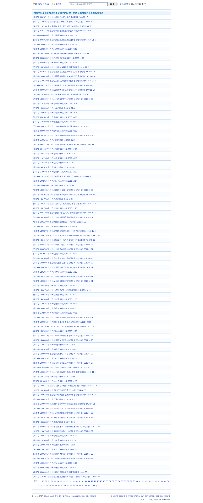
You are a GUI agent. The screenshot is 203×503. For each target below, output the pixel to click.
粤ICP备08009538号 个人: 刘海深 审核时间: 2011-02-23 (55, 131)
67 (158, 481)
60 (137, 481)
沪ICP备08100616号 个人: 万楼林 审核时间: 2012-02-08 (55, 254)
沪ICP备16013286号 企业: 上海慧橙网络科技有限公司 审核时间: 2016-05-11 (63, 276)
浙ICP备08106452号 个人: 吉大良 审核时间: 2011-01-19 (55, 381)
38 (70, 481)
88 (86, 486)
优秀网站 (64, 13)
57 (128, 481)
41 (80, 481)
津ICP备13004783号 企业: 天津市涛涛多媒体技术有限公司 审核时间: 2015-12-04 (65, 395)
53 (116, 481)
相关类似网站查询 (78, 496)
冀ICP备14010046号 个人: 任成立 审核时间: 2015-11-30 (55, 299)
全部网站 (82, 13)
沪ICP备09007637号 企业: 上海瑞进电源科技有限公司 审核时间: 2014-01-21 (63, 249)
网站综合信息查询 (51, 496)
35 (61, 481)
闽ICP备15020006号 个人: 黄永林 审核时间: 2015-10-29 (55, 331)
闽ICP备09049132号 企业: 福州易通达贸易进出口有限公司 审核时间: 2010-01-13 (65, 40)
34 (58, 481)
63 (146, 481)
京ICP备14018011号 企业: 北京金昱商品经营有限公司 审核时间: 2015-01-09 (63, 135)
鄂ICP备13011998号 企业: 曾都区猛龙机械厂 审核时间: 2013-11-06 (59, 222)
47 (98, 481)
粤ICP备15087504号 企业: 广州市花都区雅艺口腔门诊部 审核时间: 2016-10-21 (64, 267)
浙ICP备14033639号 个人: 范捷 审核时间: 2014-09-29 (54, 445)
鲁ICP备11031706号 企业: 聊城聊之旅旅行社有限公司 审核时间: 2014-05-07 (63, 431)
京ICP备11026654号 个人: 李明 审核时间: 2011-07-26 (54, 345)
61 (140, 481)
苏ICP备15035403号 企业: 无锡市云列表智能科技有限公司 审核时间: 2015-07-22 (65, 81)
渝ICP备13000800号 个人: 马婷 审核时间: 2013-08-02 (54, 185)
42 (83, 481)
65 (152, 481)
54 (119, 481)
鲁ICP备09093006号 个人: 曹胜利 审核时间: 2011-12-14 (55, 35)
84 (74, 486)
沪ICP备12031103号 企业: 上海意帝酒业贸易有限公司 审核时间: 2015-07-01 (63, 317)
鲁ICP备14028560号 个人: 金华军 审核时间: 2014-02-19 (55, 49)
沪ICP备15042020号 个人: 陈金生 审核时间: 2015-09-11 (55, 122)
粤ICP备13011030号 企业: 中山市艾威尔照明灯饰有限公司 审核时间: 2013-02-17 (65, 327)
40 (76, 481)
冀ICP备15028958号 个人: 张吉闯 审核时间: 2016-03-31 (55, 313)
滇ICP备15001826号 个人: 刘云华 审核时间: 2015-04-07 (55, 358)
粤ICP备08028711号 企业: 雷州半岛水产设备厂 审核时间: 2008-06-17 (60, 17)
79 (59, 486)
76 (50, 486)
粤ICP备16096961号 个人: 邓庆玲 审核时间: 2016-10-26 (55, 113)
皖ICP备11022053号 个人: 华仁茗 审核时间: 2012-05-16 (55, 158)
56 (125, 481)
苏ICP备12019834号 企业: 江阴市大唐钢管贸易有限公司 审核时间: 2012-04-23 (64, 195)
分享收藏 (57, 4)
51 (110, 481)
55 (122, 481)
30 (46, 481)
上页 (35, 481)
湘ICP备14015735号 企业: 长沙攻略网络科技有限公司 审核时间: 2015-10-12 (63, 418)
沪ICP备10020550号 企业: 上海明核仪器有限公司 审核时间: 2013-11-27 (61, 67)
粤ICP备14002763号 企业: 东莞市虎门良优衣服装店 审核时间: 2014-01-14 (62, 290)
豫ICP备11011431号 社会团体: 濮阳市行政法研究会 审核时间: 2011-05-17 (62, 26)
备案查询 (166, 496)
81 (65, 486)
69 (165, 481)
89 (89, 486)
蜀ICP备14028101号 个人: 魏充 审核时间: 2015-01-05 (54, 167)
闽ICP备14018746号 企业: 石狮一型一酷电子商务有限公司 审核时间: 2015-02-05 (65, 204)
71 (34, 486)
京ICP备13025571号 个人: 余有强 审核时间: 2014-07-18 (55, 436)
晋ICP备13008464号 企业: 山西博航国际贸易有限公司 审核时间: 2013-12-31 (63, 281)
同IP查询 (90, 13)
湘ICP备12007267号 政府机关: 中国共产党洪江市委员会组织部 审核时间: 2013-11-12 (66, 236)
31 (49, 481)
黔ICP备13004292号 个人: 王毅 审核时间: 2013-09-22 (54, 399)
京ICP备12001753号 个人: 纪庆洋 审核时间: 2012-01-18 (55, 449)
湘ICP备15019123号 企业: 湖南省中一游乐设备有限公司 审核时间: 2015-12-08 (64, 240)
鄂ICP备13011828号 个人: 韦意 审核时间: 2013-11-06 (54, 377)
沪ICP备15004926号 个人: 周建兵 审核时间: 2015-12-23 (55, 172)
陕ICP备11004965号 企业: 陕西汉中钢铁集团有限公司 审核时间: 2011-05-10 (63, 22)
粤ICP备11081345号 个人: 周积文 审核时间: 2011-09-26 (55, 304)
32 (52, 481)
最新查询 (47, 13)
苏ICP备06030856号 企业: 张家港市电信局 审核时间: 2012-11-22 (58, 58)
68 (162, 481)
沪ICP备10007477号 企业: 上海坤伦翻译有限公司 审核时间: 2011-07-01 (61, 126)
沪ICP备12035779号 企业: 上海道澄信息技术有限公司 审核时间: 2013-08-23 (63, 336)
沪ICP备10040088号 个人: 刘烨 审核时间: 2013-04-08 (54, 108)
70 (168, 481)
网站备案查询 (91, 496)
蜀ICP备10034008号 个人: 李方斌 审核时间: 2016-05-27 (55, 286)
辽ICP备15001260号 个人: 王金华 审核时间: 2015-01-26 (55, 463)
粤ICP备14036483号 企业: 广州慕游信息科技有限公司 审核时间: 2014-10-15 (63, 340)
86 (80, 486)
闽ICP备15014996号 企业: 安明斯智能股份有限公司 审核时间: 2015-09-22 (62, 54)
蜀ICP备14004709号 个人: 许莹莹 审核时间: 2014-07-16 (55, 308)
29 (43, 481)
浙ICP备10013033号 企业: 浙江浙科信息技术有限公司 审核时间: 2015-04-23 (63, 258)
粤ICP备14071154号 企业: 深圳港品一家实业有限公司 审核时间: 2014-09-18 (63, 85)
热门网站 (73, 13)
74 (44, 486)
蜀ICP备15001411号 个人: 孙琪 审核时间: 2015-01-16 (54, 140)
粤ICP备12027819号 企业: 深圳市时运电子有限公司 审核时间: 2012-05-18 (62, 176)
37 (67, 481)
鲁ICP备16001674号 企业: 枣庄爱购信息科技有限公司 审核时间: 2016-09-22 (63, 458)
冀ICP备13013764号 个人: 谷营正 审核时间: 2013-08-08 (55, 349)
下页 (97, 486)
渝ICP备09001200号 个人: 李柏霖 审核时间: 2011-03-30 (55, 468)
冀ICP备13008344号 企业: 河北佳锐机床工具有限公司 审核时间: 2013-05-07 (63, 363)
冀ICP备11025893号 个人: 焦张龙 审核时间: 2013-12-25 (55, 440)
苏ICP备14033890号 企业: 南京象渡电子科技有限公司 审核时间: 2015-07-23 (63, 354)
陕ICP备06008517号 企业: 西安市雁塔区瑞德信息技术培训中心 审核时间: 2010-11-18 (66, 427)
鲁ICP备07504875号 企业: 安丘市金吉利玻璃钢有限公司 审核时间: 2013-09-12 (64, 72)
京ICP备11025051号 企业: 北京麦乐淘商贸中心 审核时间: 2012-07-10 (60, 94)
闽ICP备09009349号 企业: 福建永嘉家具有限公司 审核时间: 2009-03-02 (61, 472)
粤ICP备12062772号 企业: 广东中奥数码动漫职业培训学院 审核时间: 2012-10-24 (65, 231)
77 (53, 486)
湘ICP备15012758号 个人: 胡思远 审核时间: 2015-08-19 (55, 226)
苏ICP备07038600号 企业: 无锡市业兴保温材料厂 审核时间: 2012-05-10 (61, 367)
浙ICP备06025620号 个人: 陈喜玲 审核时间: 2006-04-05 (55, 117)
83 (71, 486)
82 (68, 486)
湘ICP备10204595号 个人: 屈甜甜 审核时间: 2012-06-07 (55, 295)
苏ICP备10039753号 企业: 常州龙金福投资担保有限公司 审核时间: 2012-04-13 (64, 76)
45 (92, 481)
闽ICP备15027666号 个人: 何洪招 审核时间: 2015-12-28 (55, 208)
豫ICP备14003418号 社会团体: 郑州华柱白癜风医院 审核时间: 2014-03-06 (62, 322)
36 (64, 481)
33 (55, 481)
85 (77, 486)
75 (47, 486)
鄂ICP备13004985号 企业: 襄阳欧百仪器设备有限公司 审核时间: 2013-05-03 (63, 190)
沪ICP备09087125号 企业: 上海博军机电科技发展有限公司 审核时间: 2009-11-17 (65, 145)
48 (101, 481)
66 (156, 481)
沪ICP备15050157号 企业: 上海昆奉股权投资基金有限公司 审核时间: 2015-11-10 (65, 372)
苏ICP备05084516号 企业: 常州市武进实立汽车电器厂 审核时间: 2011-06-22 (63, 245)
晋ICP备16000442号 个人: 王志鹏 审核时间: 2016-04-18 (55, 44)
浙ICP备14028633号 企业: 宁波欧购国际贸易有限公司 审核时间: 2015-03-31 (63, 217)
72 (38, 486)
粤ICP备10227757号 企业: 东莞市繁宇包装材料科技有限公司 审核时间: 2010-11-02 (65, 386)
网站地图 (38, 13)
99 (94, 486)
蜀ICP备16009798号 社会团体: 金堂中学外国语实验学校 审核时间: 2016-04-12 (64, 404)
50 (107, 481)
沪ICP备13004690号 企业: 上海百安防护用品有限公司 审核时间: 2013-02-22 (63, 99)
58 (131, 481)
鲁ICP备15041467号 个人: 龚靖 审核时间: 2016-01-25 (54, 154)
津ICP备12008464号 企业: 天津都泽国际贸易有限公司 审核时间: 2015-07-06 (63, 413)
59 (134, 481)
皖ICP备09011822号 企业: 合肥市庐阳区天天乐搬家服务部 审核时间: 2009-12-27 (65, 213)
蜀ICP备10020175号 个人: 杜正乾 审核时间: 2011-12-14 (55, 181)
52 (113, 481)
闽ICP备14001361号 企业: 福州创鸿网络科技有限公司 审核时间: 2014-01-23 (63, 454)
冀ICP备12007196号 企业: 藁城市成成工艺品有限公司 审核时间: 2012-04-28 (63, 408)
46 (95, 481)
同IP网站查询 (64, 496)
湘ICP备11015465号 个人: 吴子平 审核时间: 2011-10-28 (55, 104)
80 (62, 486)
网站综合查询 (42, 4)
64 (149, 481)
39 (74, 481)
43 (86, 481)
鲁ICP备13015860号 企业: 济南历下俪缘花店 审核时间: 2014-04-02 (59, 390)
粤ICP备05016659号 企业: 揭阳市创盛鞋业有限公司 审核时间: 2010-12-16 (62, 31)
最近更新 (55, 13)
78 (56, 486)
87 (83, 486)
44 (89, 481)
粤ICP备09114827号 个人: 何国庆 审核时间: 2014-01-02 (55, 149)
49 (104, 481)
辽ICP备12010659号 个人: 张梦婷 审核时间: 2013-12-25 (55, 272)
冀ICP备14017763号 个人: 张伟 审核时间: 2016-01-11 (54, 199)
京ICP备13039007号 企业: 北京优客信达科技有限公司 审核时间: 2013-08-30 (63, 263)
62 (143, 481)
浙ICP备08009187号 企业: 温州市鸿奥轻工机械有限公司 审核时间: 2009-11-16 (64, 90)
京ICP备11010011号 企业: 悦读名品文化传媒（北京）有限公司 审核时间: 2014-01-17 (66, 477)
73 (41, 486)
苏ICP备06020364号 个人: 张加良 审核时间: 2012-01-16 (55, 63)
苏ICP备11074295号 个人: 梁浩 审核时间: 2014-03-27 (54, 163)
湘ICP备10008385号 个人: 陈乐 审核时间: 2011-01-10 (54, 422)
